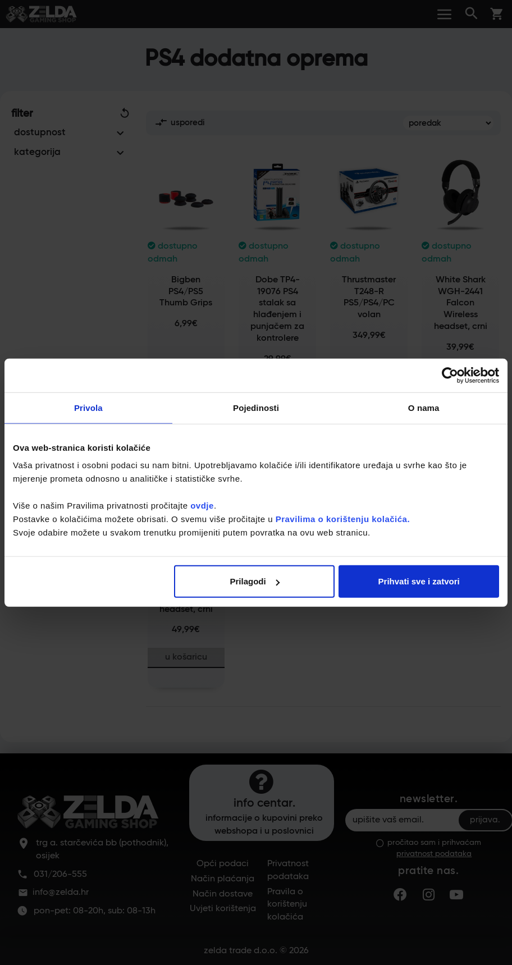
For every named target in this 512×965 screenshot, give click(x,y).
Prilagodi (255, 581)
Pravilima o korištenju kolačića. (343, 519)
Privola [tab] (88, 407)
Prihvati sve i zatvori (419, 581)
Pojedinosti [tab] (256, 407)
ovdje (202, 505)
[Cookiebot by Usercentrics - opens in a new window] (450, 375)
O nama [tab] (424, 407)
